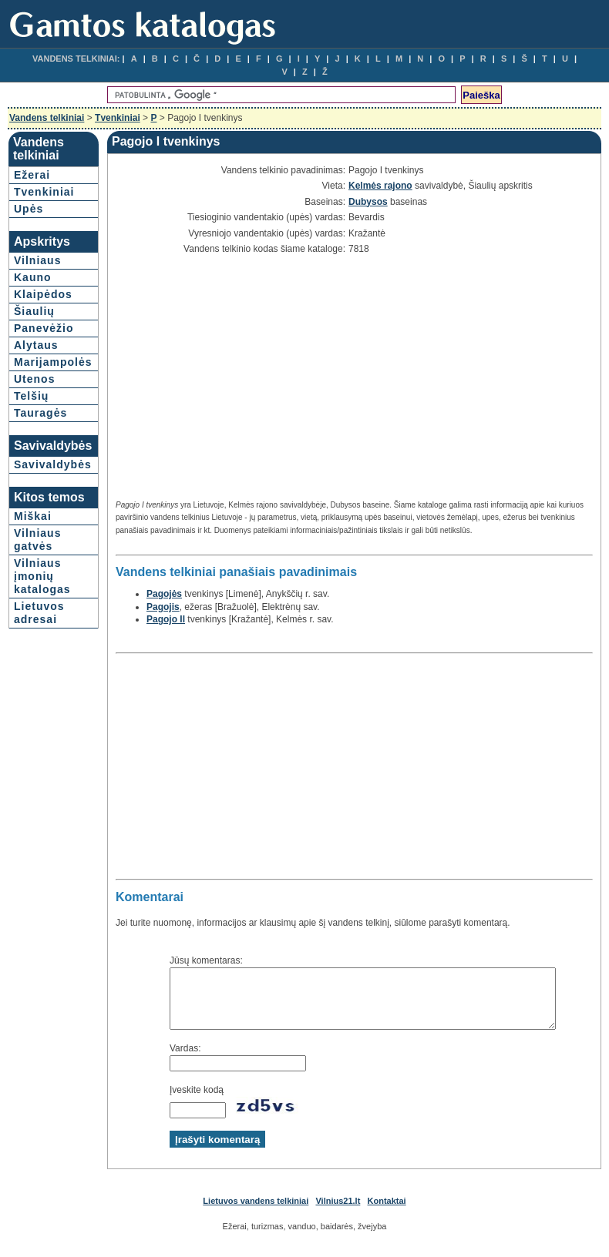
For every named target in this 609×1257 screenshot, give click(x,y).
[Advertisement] (243, 378)
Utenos (34, 379)
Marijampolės (53, 362)
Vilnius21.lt (337, 1212)
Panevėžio (43, 328)
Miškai (33, 516)
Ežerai (32, 175)
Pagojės (162, 593)
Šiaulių (34, 311)
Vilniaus (37, 260)
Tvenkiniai (117, 117)
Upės (28, 209)
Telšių (31, 396)
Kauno (33, 277)
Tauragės (40, 413)
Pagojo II (164, 619)
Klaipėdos (43, 294)
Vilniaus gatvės (37, 539)
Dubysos (366, 201)
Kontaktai (387, 1212)
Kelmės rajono (379, 185)
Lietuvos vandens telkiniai (255, 1212)
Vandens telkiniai (46, 117)
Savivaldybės (53, 464)
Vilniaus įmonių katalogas (42, 576)
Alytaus (36, 345)
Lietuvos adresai (39, 612)
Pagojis (161, 607)
